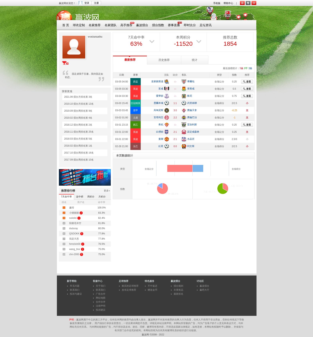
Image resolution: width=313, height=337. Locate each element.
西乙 (135, 124)
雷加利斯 (192, 124)
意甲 (135, 110)
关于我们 (100, 285)
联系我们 (74, 289)
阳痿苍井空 (75, 223)
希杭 (160, 124)
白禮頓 (159, 131)
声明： (72, 319)
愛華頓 (159, 95)
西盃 (135, 81)
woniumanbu (95, 36)
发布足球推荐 (129, 289)
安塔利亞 (158, 117)
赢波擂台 (142, 25)
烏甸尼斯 (158, 110)
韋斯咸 (190, 88)
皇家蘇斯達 (157, 81)
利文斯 (190, 146)
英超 (135, 88)
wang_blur (74, 249)
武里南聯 (192, 103)
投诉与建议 (76, 293)
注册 (96, 3)
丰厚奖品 (178, 289)
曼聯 (160, 139)
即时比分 (190, 25)
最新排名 (178, 293)
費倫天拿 (192, 110)
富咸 (160, 88)
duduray (73, 228)
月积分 (102, 196)
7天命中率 (66, 196)
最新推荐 (130, 59)
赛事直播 (174, 25)
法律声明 (100, 305)
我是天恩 (74, 238)
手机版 (216, 3)
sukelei (73, 218)
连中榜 (79, 196)
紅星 (160, 146)
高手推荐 (126, 25)
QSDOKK (74, 233)
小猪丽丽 (74, 212)
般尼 (189, 95)
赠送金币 (152, 289)
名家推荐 (95, 25)
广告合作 (100, 293)
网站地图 (100, 297)
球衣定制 (79, 25)
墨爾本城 (158, 103)
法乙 (135, 146)
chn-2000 (74, 254)
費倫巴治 (192, 117)
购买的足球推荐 (130, 285)
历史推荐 (164, 59)
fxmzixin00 (75, 244)
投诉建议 (100, 309)
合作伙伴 (100, 301)
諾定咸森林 (193, 131)
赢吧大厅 (204, 289)
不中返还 (152, 285)
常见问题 (74, 285)
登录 (86, 3)
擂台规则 (178, 285)
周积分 (90, 196)
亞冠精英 (135, 103)
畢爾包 (190, 81)
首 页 (65, 25)
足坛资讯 (206, 25)
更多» (107, 190)
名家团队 (111, 25)
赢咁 (71, 207)
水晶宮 (190, 139)
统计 (194, 59)
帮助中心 (228, 3)
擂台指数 (158, 25)
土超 (135, 117)
